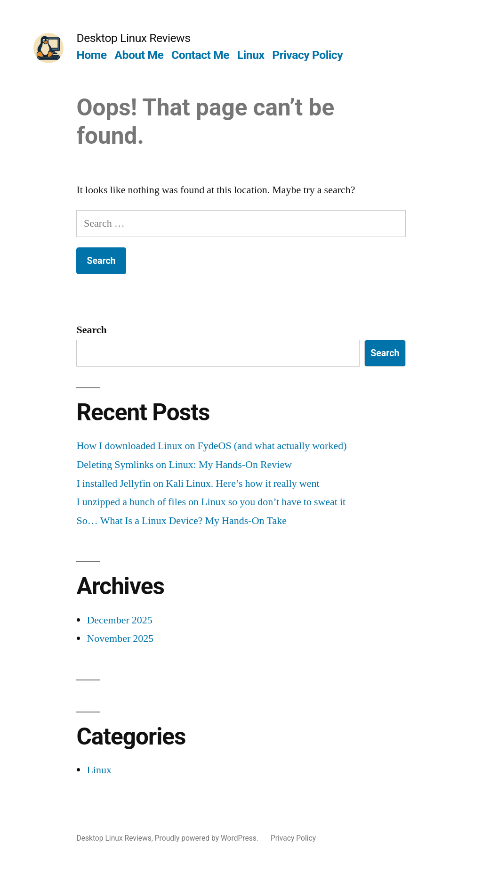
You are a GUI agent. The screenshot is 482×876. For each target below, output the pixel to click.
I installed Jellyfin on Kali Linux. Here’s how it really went (197, 483)
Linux (251, 55)
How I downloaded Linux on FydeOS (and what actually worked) (211, 445)
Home (91, 55)
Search (91, 329)
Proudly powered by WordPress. (207, 838)
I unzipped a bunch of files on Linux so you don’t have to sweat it (210, 501)
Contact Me (200, 55)
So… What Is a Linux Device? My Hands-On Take (181, 520)
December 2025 (119, 620)
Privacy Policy (307, 55)
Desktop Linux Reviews (133, 38)
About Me (138, 55)
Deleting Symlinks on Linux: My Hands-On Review (184, 464)
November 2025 (120, 638)
